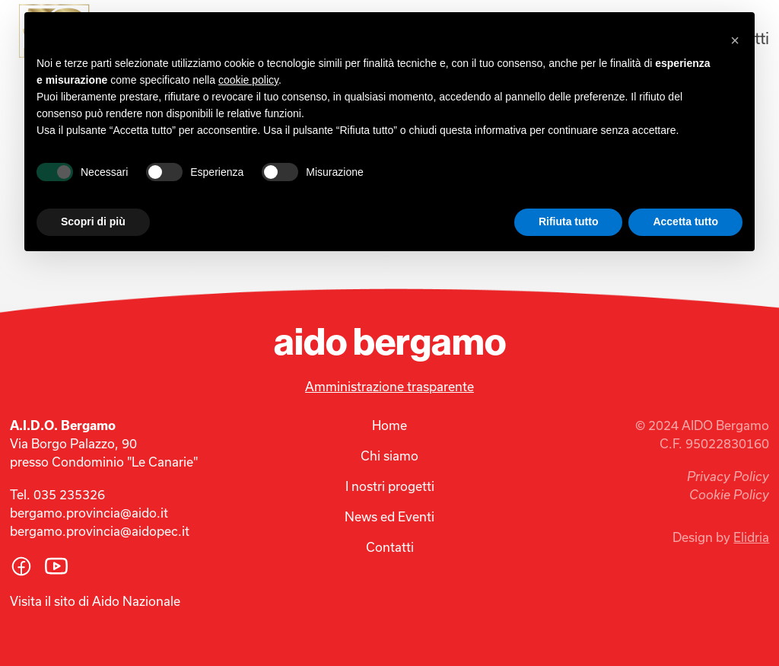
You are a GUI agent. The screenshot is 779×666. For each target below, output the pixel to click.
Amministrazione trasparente (389, 386)
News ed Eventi (389, 516)
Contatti (390, 547)
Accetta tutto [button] (685, 221)
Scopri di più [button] (93, 221)
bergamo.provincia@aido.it (89, 512)
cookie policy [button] (248, 80)
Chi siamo (389, 455)
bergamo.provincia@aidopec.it (99, 531)
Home (389, 425)
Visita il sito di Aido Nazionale (95, 601)
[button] (735, 36)
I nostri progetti (389, 486)
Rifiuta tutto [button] (569, 221)
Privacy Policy (728, 476)
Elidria (751, 537)
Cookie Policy (729, 495)
